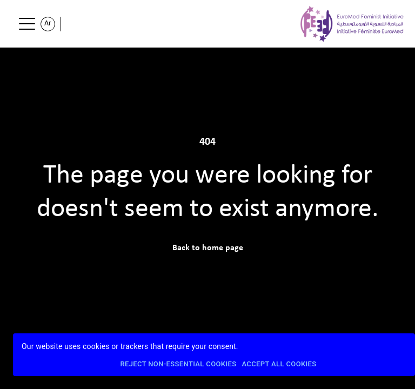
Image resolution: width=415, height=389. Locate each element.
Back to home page (207, 248)
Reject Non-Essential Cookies (178, 364)
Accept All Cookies (279, 364)
